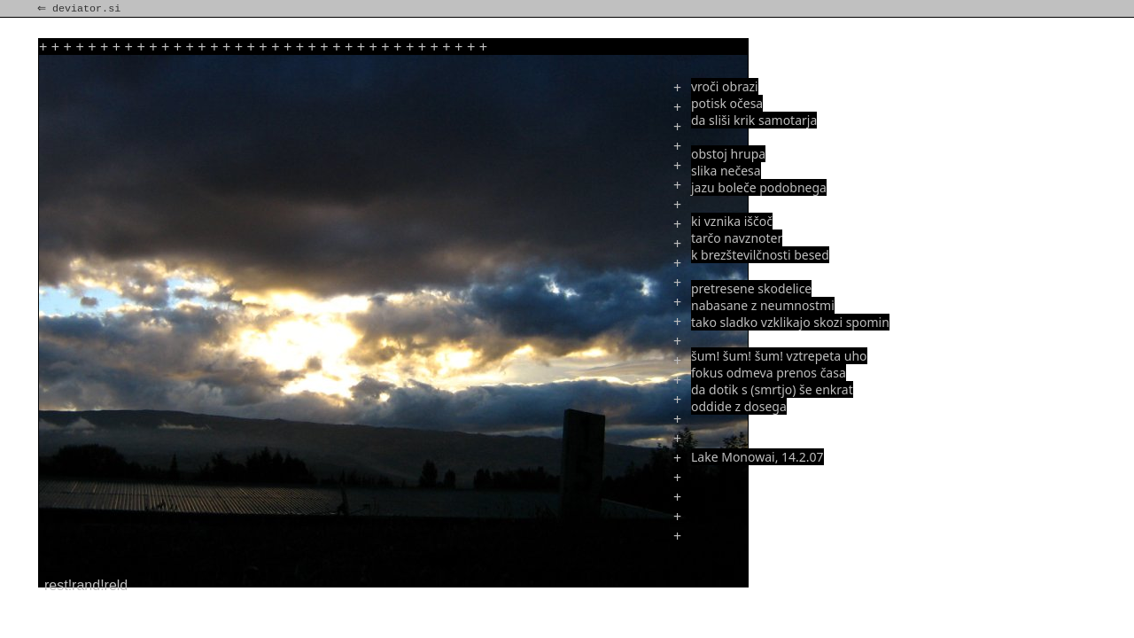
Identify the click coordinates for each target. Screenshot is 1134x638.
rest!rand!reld (86, 585)
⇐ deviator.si (80, 9)
